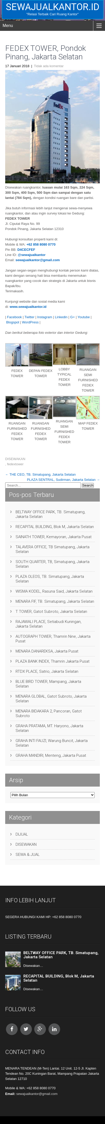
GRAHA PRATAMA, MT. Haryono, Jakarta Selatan (49, 728)
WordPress (30, 322)
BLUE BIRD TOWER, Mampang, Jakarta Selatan (48, 684)
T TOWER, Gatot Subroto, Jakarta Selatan (51, 611)
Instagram (44, 317)
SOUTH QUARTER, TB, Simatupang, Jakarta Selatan (52, 564)
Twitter (29, 317)
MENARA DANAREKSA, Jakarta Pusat (47, 651)
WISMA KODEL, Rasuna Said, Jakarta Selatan (54, 591)
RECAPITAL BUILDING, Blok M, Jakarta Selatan (55, 526)
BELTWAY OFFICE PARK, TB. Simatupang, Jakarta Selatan (50, 514)
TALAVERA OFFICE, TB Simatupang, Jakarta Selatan (52, 549)
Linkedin (61, 317)
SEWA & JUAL (28, 854)
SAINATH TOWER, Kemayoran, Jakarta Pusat (54, 537)
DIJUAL (22, 834)
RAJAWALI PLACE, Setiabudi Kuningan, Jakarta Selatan (48, 624)
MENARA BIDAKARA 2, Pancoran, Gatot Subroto (49, 713)
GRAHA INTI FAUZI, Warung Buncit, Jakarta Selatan (52, 743)
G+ (72, 317)
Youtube (84, 317)
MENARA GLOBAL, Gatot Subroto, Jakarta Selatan (51, 698)
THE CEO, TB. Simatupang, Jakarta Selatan (40, 474)
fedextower (15, 464)
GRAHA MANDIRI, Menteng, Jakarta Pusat (51, 755)
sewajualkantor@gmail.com (38, 260)
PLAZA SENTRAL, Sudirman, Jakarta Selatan (63, 480)
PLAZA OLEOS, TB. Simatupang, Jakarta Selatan (50, 579)
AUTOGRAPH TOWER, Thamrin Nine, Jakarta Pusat (53, 638)
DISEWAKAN (15, 459)
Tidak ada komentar (49, 66)
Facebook (14, 317)
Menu (8, 25)
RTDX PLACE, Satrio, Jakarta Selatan (47, 671)
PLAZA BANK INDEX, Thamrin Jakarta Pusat (52, 661)
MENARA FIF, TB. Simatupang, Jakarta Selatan (55, 601)
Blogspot (12, 322)
